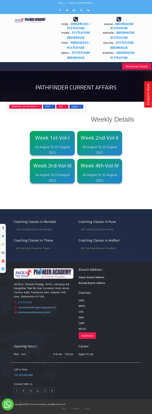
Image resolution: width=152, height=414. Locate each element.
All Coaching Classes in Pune (97, 229)
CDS (81, 311)
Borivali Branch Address (92, 283)
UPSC (82, 300)
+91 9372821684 (23, 375)
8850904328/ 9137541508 (122, 26)
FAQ (61, 2)
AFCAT (82, 328)
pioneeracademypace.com (34, 312)
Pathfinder (87, 335)
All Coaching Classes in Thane (33, 248)
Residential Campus (137, 66)
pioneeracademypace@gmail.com (37, 307)
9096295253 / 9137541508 (78, 26)
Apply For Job (86, 354)
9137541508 (25, 302)
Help (87, 408)
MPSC (82, 306)
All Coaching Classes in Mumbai (34, 229)
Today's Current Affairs (80, 2)
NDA (81, 317)
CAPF (82, 323)
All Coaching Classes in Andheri (98, 248)
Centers (75, 408)
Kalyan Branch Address (91, 277)
